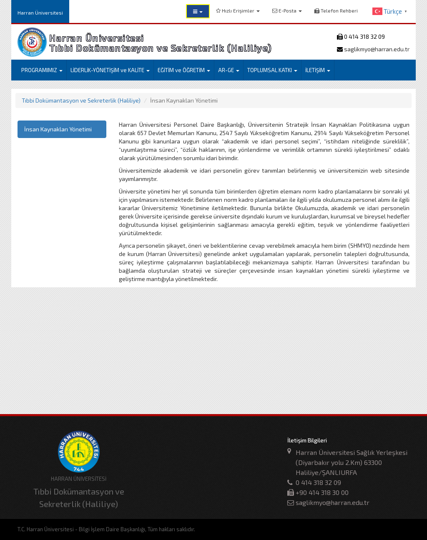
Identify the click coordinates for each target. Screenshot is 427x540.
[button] (198, 11)
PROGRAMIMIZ (42, 70)
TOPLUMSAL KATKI (272, 70)
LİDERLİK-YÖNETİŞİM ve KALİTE (110, 70)
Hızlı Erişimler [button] (238, 10)
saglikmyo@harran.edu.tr (376, 49)
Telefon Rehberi (336, 10)
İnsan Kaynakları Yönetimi (58, 129)
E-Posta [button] (287, 10)
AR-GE (228, 70)
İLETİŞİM (317, 70)
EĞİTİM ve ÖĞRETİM (184, 70)
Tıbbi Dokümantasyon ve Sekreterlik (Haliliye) (81, 100)
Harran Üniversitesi (40, 12)
